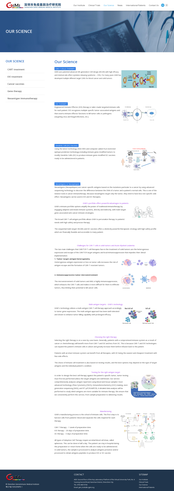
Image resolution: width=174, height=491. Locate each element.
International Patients (136, 5)
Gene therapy (14, 91)
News (120, 5)
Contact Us (154, 5)
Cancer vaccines (15, 83)
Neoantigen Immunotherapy (22, 98)
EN (163, 5)
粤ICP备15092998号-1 (14, 487)
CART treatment (16, 69)
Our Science (109, 5)
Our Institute (79, 5)
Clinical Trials (94, 5)
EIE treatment (14, 76)
